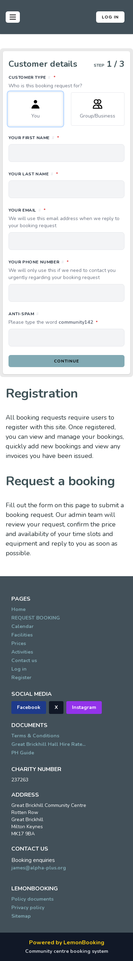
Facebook (28, 707)
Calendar (22, 626)
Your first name (65, 137)
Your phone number (66, 269)
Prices (18, 643)
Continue (66, 361)
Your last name (65, 173)
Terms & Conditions (35, 735)
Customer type (66, 81)
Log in (110, 17)
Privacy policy (27, 907)
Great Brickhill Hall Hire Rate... (48, 744)
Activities (22, 652)
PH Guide (22, 752)
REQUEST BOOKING (35, 618)
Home (18, 609)
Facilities (22, 635)
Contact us (24, 660)
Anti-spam (66, 318)
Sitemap (21, 916)
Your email (66, 218)
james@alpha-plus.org (38, 867)
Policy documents (32, 899)
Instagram (84, 707)
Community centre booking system (66, 951)
